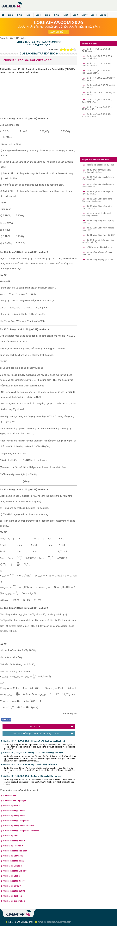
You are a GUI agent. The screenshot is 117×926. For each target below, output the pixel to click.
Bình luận (6, 720)
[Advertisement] (38, 96)
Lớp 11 (94, 15)
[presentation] (18, 294)
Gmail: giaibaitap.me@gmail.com (54, 922)
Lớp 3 (19, 15)
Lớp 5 (38, 15)
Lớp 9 (75, 15)
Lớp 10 (85, 15)
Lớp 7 (56, 15)
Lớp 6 (47, 15)
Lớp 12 (103, 15)
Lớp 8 (66, 15)
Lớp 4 (29, 15)
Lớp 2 (10, 15)
